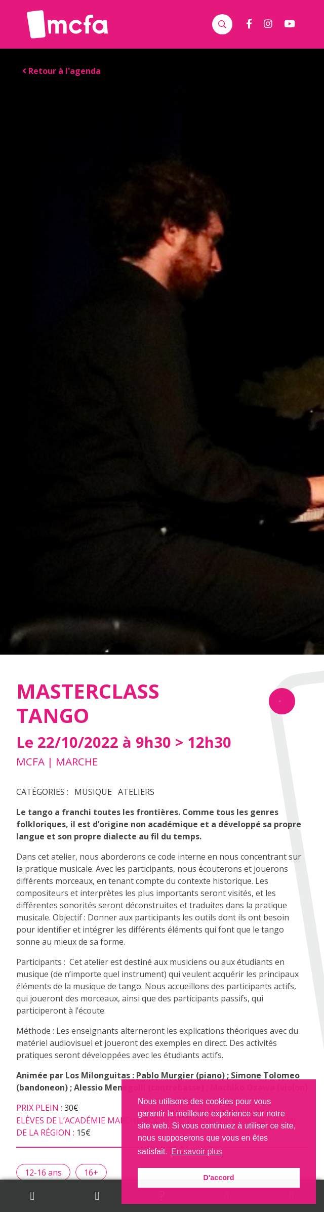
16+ (91, 1172)
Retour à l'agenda (61, 70)
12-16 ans (43, 1172)
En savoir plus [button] (196, 1151)
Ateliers (136, 791)
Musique (93, 791)
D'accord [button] (218, 1178)
